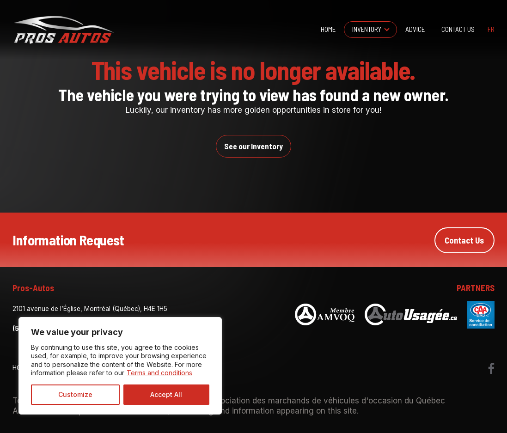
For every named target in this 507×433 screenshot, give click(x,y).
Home (328, 29)
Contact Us (458, 29)
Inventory (366, 29)
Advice (415, 29)
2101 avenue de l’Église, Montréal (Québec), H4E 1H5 (89, 308)
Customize (75, 394)
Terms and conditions (159, 373)
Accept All (166, 394)
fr (491, 29)
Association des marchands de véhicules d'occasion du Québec (326, 400)
